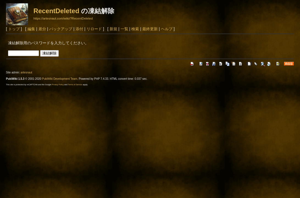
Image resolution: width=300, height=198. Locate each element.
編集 (31, 29)
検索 (135, 29)
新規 (113, 29)
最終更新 (150, 29)
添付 (79, 29)
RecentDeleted (56, 11)
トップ (14, 29)
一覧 (124, 29)
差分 (42, 29)
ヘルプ (167, 29)
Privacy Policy (58, 85)
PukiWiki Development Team (59, 78)
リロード (94, 29)
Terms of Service (75, 85)
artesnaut (26, 72)
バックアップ (60, 29)
